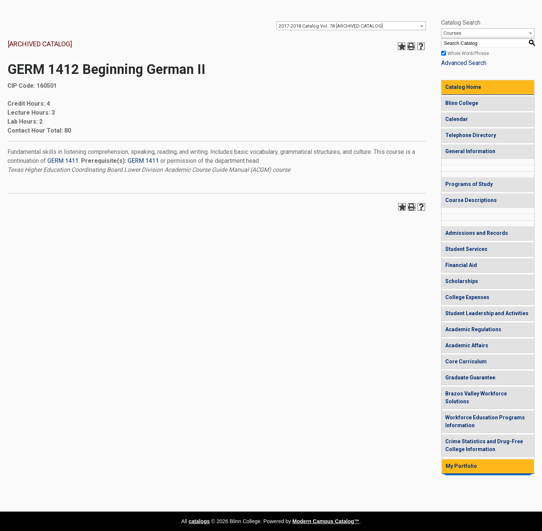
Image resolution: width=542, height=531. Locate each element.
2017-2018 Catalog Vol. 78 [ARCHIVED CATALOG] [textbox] (331, 26)
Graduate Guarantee (470, 378)
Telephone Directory (470, 135)
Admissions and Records (476, 233)
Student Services (466, 249)
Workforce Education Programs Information (485, 421)
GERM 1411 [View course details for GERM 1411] (62, 160)
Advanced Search (463, 62)
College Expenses (467, 297)
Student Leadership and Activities (487, 313)
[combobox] (351, 25)
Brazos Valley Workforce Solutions (476, 397)
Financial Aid (461, 265)
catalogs (199, 521)
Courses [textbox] (452, 33)
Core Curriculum (466, 361)
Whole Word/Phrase (468, 53)
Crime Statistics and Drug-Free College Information (484, 445)
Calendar (456, 119)
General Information (470, 151)
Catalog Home (463, 87)
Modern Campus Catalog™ (325, 521)
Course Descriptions (471, 200)
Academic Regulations (473, 329)
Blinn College (461, 103)
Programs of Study (469, 184)
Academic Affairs (466, 345)
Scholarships (461, 281)
